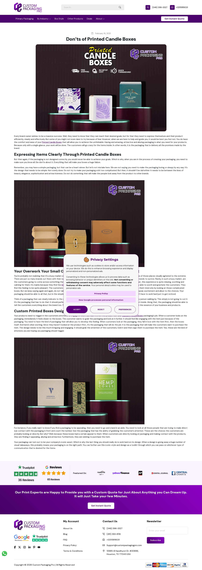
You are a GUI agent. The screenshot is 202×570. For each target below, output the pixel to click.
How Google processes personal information (101, 300)
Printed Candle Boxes (52, 142)
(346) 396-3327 (156, 7)
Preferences (125, 309)
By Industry (42, 18)
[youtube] (39, 547)
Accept (76, 309)
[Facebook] (15, 547)
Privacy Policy (70, 545)
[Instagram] (24, 547)
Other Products (75, 18)
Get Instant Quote (174, 18)
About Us (67, 528)
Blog (65, 534)
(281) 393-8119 (114, 534)
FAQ (65, 539)
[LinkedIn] (29, 547)
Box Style (59, 18)
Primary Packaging (25, 18)
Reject (101, 309)
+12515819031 (179, 7)
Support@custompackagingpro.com (125, 545)
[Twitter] (19, 547)
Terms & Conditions (73, 551)
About (99, 18)
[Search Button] (120, 7)
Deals (89, 18)
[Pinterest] (34, 547)
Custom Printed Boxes (132, 315)
